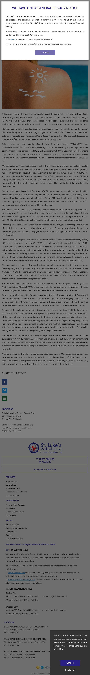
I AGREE (45, 53)
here (13, 39)
